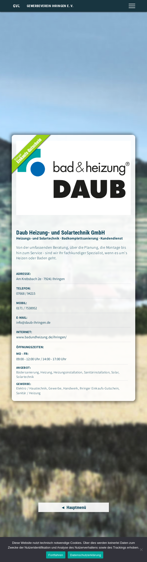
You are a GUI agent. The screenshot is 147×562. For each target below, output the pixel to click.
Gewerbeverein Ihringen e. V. (50, 6)
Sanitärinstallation (97, 372)
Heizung (46, 372)
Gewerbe (55, 388)
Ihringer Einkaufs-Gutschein (99, 388)
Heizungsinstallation (68, 372)
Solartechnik (25, 377)
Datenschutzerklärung (85, 555)
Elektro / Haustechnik (31, 388)
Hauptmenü (76, 507)
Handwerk (70, 388)
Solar (115, 372)
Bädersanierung (27, 372)
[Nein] (141, 549)
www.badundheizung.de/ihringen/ (41, 337)
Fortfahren (55, 555)
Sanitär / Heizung (28, 393)
